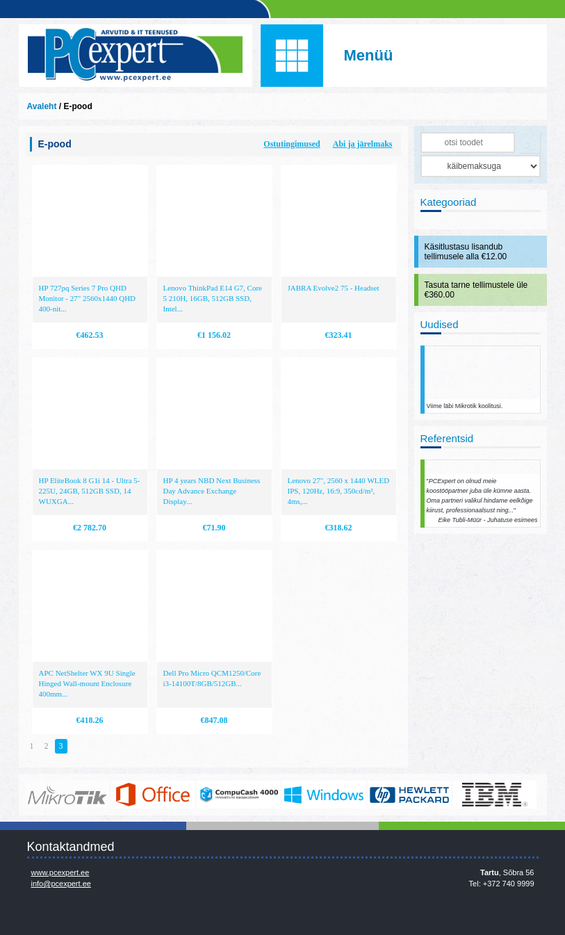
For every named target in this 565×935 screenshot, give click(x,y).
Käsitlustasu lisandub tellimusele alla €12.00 (466, 251)
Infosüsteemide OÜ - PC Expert (135, 55)
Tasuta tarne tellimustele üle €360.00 (476, 290)
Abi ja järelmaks (363, 144)
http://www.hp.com (409, 794)
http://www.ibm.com (495, 794)
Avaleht (42, 106)
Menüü (368, 55)
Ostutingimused (291, 144)
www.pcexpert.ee (60, 872)
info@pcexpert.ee (61, 883)
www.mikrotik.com (67, 794)
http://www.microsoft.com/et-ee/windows (324, 794)
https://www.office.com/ (153, 794)
